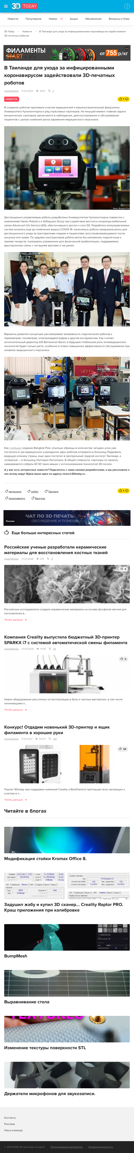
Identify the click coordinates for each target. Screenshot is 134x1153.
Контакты (10, 1118)
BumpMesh (15, 956)
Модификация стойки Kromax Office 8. (45, 858)
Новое (55, 19)
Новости (13, 19)
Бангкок (40, 498)
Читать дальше (13, 619)
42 (54, 648)
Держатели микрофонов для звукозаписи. (49, 1093)
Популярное (34, 19)
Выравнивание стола (26, 1002)
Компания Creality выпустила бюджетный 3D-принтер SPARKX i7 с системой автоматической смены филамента (65, 639)
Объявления (93, 19)
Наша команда (13, 1130)
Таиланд (53, 491)
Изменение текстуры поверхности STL (45, 1048)
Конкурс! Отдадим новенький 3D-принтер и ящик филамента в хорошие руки (57, 730)
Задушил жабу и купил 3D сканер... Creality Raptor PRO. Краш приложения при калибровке (63, 907)
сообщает (15, 448)
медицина (15, 491)
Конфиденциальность (100, 1146)
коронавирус (17, 498)
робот (34, 491)
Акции (74, 19)
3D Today (9, 31)
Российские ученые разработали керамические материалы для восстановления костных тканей (56, 549)
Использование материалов (67, 1146)
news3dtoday (11, 90)
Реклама (10, 56)
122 (55, 738)
